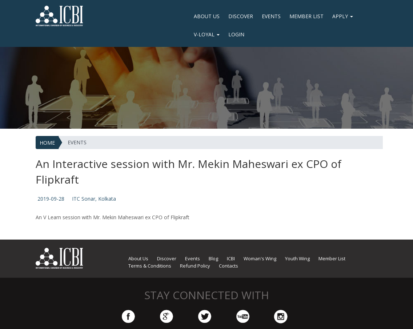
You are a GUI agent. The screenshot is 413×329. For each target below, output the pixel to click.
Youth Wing (297, 258)
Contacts (228, 265)
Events (271, 16)
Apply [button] (342, 16)
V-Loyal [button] (207, 34)
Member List (306, 16)
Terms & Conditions (149, 265)
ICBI (231, 258)
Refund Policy (195, 265)
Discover (240, 16)
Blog (213, 258)
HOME (47, 142)
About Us (207, 16)
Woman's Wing (260, 258)
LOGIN (236, 34)
